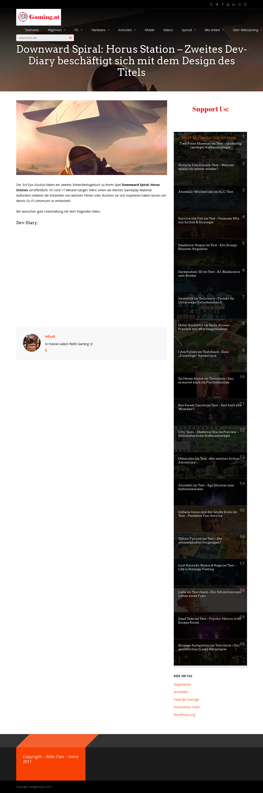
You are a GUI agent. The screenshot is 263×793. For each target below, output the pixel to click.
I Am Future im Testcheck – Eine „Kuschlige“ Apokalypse (203, 353)
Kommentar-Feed (186, 707)
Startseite (32, 30)
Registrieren (182, 684)
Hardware (100, 30)
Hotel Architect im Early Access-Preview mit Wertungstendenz (204, 327)
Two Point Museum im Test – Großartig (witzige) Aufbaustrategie (210, 145)
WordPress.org (184, 714)
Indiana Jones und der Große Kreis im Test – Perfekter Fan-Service (207, 513)
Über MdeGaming (247, 30)
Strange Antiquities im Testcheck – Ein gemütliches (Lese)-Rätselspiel (208, 647)
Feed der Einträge (186, 699)
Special (189, 30)
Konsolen (127, 30)
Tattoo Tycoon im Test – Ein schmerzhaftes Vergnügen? (200, 540)
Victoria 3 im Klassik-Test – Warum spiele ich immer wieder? (206, 167)
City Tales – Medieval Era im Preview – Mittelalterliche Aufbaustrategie (208, 433)
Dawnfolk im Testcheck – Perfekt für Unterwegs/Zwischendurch (206, 300)
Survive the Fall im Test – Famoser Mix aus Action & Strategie (208, 220)
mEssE (50, 336)
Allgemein (57, 30)
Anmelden (181, 692)
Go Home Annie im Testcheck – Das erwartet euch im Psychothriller (205, 380)
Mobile (149, 30)
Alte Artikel (214, 30)
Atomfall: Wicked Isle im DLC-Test (205, 191)
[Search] (70, 37)
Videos (168, 30)
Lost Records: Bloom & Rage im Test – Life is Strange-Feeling (207, 567)
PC (79, 30)
